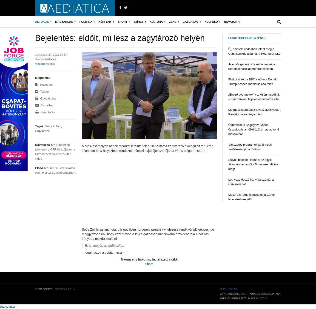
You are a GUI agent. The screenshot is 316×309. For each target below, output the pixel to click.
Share (149, 264)
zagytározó (42, 131)
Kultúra (156, 21)
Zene (173, 21)
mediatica (50, 59)
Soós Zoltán (53, 126)
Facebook (44, 84)
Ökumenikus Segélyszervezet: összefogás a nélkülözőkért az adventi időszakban (253, 129)
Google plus (45, 98)
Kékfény (104, 21)
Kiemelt (50, 63)
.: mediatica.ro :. (63, 289)
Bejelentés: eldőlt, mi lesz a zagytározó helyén (120, 38)
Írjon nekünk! (229, 289)
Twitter (42, 91)
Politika (85, 21)
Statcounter (7, 306)
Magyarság (64, 21)
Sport (122, 21)
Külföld (211, 21)
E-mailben (44, 105)
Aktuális (42, 21)
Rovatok (230, 21)
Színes (138, 21)
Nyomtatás (45, 112)
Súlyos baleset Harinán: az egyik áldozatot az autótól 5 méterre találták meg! (253, 164)
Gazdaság (191, 21)
